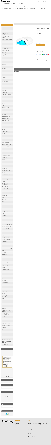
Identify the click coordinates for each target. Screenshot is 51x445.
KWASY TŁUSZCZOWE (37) (6, 153)
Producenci (3, 385)
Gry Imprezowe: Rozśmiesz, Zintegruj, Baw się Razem (12, 3)
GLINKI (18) (3, 105)
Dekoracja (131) (4, 70)
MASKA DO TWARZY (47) (6, 174)
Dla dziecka (3, 79)
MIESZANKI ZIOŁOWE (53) (6, 193)
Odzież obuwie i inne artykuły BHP (6, 207)
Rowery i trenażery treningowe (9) (5, 263)
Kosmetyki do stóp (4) (5, 142)
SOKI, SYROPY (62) (5, 276)
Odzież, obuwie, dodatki (5, 209)
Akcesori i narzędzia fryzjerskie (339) (5, 28)
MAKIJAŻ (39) (4, 163)
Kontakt (29, 434)
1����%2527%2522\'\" (6, 395)
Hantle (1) (3, 109)
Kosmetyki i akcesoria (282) (6, 144)
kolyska (11, 396)
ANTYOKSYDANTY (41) (5, 48)
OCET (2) (3, 201)
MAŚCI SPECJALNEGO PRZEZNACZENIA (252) (5, 184)
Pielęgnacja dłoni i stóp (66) (6, 233)
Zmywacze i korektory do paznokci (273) (6, 342)
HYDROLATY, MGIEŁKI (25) (6, 120)
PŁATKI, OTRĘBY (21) (5, 241)
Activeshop (38, 40)
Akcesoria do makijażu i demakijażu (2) (5, 34)
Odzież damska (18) (5, 203)
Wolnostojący (4, 308)
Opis (16, 56)
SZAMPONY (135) (4, 291)
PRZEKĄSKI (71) (4, 250)
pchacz (4, 397)
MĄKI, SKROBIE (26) (5, 186)
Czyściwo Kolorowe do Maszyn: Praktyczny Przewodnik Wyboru (14, 6)
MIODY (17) (3, 197)
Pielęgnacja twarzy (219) (6, 239)
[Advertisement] (25, 16)
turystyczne (3, 398)
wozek (10, 398)
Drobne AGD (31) (4, 92)
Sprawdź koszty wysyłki (40, 43)
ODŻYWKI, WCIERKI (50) (5, 211)
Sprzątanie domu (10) (5, 282)
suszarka (9, 397)
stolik (7, 397)
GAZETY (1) (3, 103)
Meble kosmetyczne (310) (6, 190)
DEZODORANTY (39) (5, 77)
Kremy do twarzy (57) (5, 146)
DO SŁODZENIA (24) (5, 81)
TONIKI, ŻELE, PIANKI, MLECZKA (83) (5, 296)
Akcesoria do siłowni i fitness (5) (7, 39)
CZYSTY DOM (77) (5, 68)
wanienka (7, 398)
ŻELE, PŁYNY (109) (5, 344)
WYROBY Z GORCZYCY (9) (6, 318)
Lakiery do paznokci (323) (6, 155)
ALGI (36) (3, 43)
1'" (2, 394)
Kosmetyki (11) (4, 137)
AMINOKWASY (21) (5, 46)
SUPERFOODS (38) (5, 289)
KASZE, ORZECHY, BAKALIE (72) (7, 127)
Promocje (17, 424)
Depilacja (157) (4, 75)
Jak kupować (32, 8)
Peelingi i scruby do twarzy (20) (7, 224)
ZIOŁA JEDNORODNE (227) (6, 339)
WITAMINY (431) (4, 306)
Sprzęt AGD (3, 284)
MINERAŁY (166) (4, 195)
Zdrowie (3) (3, 329)
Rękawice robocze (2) (5, 256)
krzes (2, 397)
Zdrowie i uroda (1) (5, 331)
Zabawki (3, 321)
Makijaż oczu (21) (4, 168)
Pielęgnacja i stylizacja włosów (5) (7, 235)
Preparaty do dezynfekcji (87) (6, 243)
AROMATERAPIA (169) (5, 50)
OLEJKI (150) (4, 215)
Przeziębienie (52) (5, 252)
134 (6, 394)
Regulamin (29, 433)
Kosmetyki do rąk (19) (5, 140)
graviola (8, 396)
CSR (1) (3, 66)
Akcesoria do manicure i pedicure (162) (5, 37)
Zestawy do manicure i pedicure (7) (5, 334)
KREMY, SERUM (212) (5, 148)
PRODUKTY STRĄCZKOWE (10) (7, 248)
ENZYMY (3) (4, 96)
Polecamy (3, 380)
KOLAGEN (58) (4, 133)
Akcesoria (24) (4, 31)
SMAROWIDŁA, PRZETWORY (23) (7, 273)
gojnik (6, 396)
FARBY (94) (3, 99)
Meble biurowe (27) (5, 188)
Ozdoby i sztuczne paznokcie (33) (7, 222)
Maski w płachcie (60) (5, 179)
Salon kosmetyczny (5, 265)
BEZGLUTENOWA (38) (5, 57)
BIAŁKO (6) (3, 60)
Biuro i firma (4, 64)
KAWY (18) (3, 129)
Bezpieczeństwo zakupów (32, 432)
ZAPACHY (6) (4, 327)
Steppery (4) (4, 286)
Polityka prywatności (31, 436)
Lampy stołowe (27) (5, 157)
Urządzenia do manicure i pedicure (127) (6, 301)
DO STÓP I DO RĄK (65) (5, 83)
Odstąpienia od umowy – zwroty (33, 421)
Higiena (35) (4, 114)
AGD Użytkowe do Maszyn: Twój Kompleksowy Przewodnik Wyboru (15, 8)
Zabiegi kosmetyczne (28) (6, 325)
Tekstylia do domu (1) (5, 293)
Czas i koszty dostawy (41, 8)
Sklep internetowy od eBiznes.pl (25, 444)
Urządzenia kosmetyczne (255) (7, 303)
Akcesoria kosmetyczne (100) (6, 41)
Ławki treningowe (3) (5, 161)
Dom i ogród (4, 90)
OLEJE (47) (3, 213)
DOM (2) (3, 88)
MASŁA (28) (3, 181)
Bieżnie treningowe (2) (5, 62)
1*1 (3, 394)
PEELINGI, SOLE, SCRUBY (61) (6, 226)
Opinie (29, 56)
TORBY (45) (3, 298)
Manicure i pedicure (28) (6, 170)
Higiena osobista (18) (5, 118)
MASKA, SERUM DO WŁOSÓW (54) (7, 176)
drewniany (3, 396)
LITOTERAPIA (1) (4, 159)
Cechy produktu (22, 56)
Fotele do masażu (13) (5, 101)
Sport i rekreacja (4, 280)
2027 (11, 395)
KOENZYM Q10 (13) (5, 131)
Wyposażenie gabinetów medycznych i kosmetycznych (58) (7, 311)
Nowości (3, 349)
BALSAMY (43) (4, 52)
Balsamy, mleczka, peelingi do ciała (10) (6, 55)
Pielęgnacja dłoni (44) (5, 230)
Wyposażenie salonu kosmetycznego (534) (5, 314)
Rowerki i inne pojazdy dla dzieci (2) (6, 259)
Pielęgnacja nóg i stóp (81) (6, 237)
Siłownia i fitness (4, 271)
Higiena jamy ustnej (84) (6, 116)
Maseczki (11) (4, 172)
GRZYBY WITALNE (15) (5, 107)
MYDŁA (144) (4, 199)
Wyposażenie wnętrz (5, 316)
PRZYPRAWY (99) (4, 254)
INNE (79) (3, 122)
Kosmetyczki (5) (4, 135)
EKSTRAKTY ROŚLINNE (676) (6, 94)
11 (4, 394)
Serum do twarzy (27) (5, 269)
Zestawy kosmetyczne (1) (6, 337)
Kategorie (3, 25)
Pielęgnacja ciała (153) (5, 228)
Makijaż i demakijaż (5, 166)
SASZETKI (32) (4, 267)
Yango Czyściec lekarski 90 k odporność (7, 374)
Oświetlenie (3, 217)
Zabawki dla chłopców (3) (6, 323)
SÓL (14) (3, 278)
